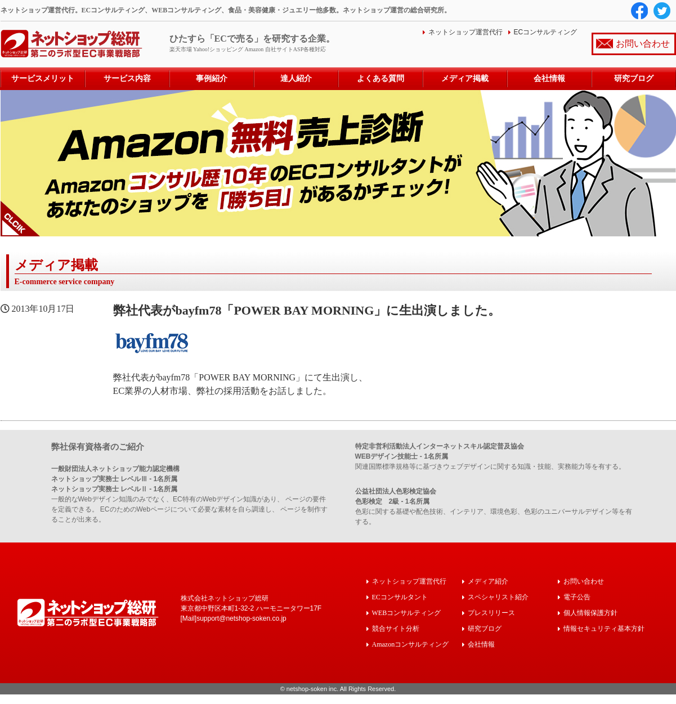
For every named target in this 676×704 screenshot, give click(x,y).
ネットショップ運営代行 (465, 32)
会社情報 (549, 78)
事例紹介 (211, 78)
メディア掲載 (465, 78)
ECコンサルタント (400, 596)
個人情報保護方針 (590, 612)
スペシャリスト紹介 (498, 596)
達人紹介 (296, 78)
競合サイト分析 (395, 628)
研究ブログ (633, 78)
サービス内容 (127, 78)
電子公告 (576, 596)
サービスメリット (42, 78)
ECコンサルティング (545, 32)
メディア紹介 (488, 581)
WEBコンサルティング (406, 612)
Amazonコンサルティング (410, 644)
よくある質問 (380, 78)
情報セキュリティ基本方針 (603, 628)
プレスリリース (491, 612)
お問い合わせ (643, 43)
